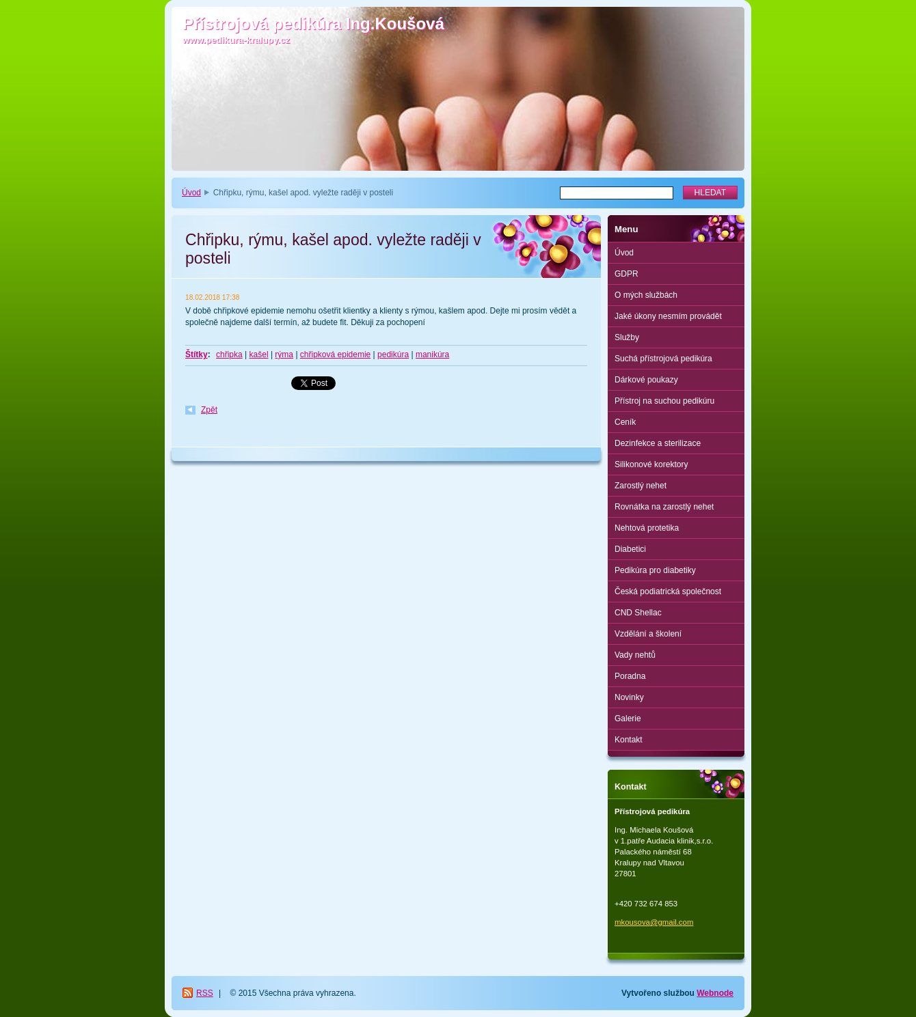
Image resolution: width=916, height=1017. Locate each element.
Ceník (625, 422)
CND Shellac (638, 612)
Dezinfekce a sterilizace (658, 443)
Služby (627, 337)
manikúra (432, 354)
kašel (259, 354)
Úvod (191, 192)
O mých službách (646, 295)
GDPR (626, 274)
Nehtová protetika (647, 528)
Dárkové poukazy (646, 380)
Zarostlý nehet (640, 485)
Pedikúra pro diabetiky (655, 570)
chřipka (229, 354)
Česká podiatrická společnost (668, 591)
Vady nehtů (635, 655)
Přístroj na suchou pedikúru (664, 401)
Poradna (630, 676)
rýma (284, 354)
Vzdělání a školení (648, 634)
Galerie (628, 718)
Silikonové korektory (651, 464)
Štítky (196, 354)
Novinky (629, 697)
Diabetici (630, 549)
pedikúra (393, 354)
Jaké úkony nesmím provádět (668, 316)
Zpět (209, 410)
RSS (204, 993)
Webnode (715, 993)
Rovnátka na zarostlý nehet (664, 507)
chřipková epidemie (335, 354)
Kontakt (629, 739)
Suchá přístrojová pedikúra (663, 358)
